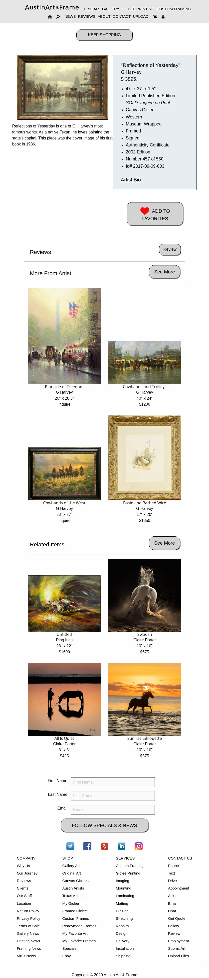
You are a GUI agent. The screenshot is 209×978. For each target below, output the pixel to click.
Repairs (122, 926)
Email (173, 903)
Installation (125, 948)
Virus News (26, 956)
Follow (173, 926)
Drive (172, 881)
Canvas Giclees (75, 881)
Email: (62, 808)
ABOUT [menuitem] (104, 16)
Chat (172, 911)
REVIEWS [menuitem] (86, 16)
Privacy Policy (28, 918)
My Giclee (70, 903)
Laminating (125, 896)
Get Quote (176, 918)
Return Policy (28, 911)
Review (174, 933)
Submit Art (176, 948)
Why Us (23, 866)
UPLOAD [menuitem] (140, 16)
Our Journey (27, 873)
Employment (178, 941)
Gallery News (28, 933)
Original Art (71, 873)
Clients (22, 888)
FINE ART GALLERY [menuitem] (101, 9)
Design (122, 933)
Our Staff (24, 896)
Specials (69, 948)
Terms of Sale (28, 926)
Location (24, 903)
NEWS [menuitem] (70, 16)
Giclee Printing (128, 873)
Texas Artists (72, 896)
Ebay (66, 956)
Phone (173, 866)
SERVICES (125, 858)
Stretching (124, 918)
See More (164, 271)
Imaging (122, 881)
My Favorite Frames (79, 941)
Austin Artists (73, 888)
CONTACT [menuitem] (122, 16)
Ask (171, 896)
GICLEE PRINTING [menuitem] (138, 9)
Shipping (123, 956)
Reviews (24, 881)
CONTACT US (180, 858)
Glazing (122, 911)
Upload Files (178, 956)
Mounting (123, 888)
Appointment (178, 888)
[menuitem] (52, 7)
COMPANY (26, 858)
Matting (122, 903)
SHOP (67, 858)
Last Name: (58, 794)
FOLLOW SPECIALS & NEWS (104, 825)
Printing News (28, 941)
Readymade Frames (79, 926)
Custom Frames (75, 918)
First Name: (58, 781)
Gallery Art (71, 866)
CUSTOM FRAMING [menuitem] (174, 9)
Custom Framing (130, 866)
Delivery (122, 941)
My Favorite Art (74, 933)
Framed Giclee (74, 911)
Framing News (29, 948)
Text (171, 873)
